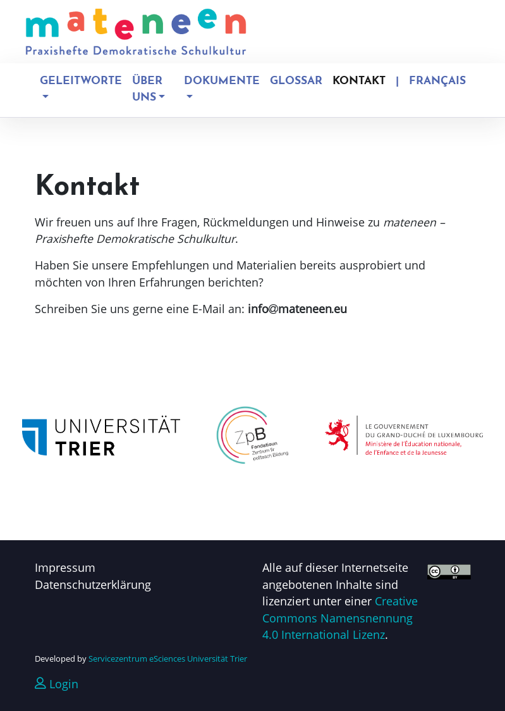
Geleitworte (81, 81)
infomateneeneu (297, 308)
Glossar (296, 81)
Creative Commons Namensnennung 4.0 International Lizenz (340, 617)
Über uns (147, 89)
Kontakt (359, 81)
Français (437, 81)
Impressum (65, 567)
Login (56, 683)
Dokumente (222, 81)
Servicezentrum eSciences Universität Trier (167, 658)
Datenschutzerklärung (93, 584)
